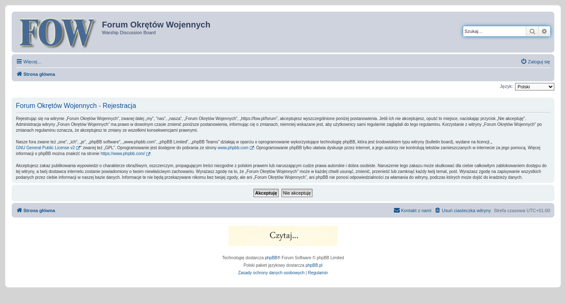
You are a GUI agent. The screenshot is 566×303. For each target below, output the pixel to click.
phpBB (271, 257)
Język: (506, 86)
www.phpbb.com (233, 147)
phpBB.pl (313, 265)
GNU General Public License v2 (45, 147)
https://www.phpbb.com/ (123, 153)
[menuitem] (535, 62)
